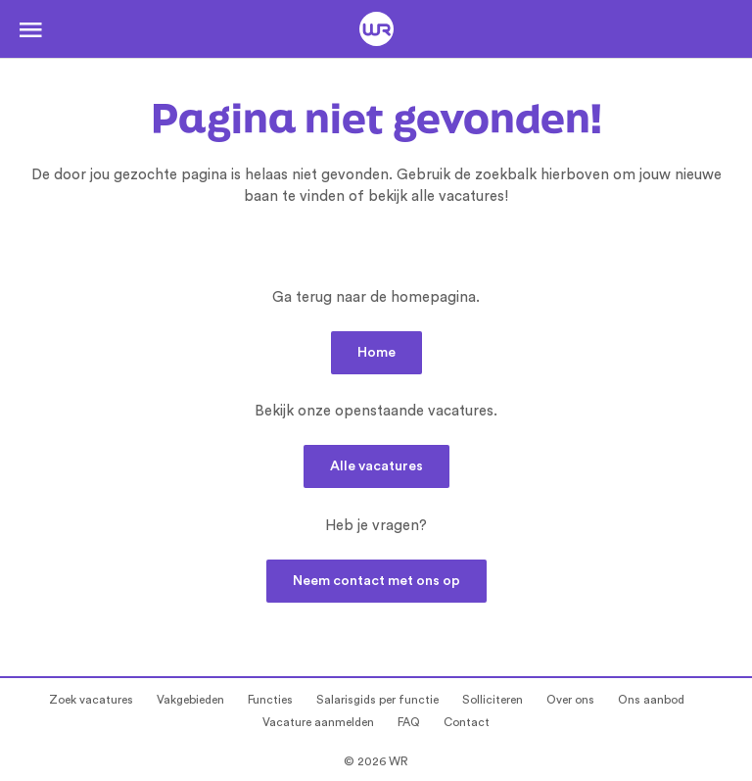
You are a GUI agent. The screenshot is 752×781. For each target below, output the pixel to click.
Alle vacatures (376, 466)
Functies (270, 700)
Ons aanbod (651, 700)
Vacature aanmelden (318, 722)
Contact (467, 722)
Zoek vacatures (91, 700)
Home (376, 353)
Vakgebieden (190, 700)
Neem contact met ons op (376, 581)
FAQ (409, 722)
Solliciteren (492, 700)
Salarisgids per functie (377, 700)
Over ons (570, 700)
